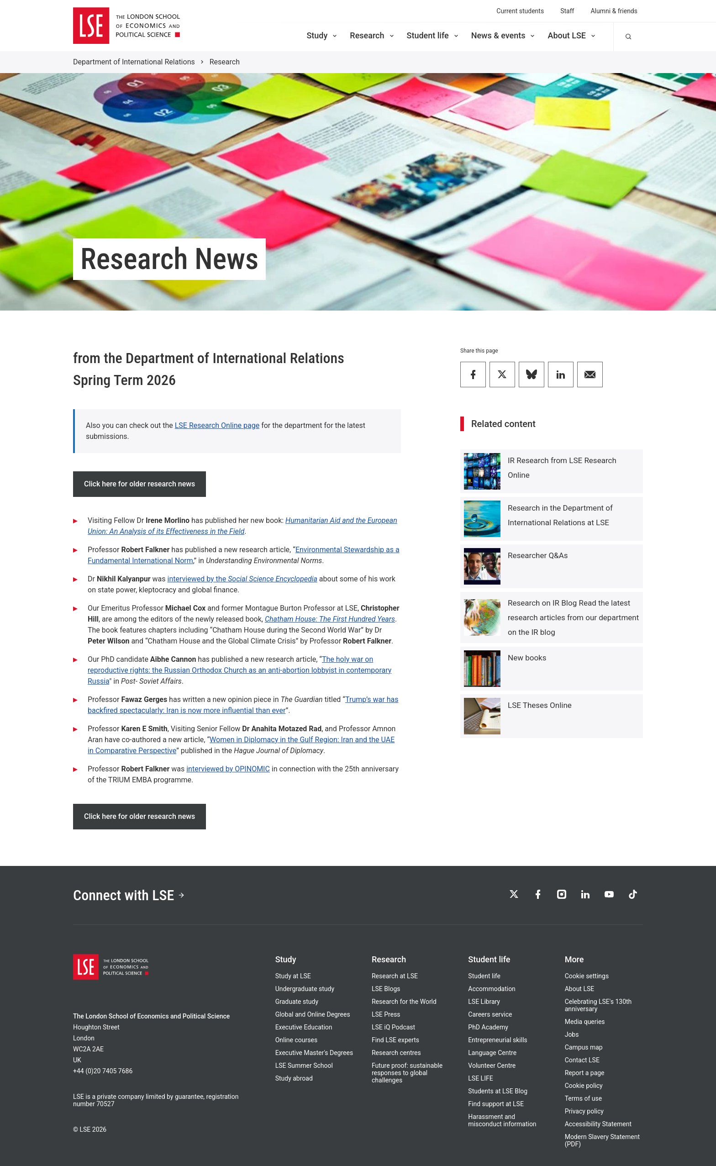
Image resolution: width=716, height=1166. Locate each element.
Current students (520, 11)
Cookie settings (587, 976)
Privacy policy (584, 1111)
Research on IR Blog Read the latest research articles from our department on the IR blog (573, 617)
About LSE (572, 35)
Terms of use (583, 1098)
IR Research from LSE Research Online (562, 468)
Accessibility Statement (598, 1124)
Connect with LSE (129, 895)
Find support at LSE (496, 1104)
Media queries (585, 1021)
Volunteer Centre (492, 1065)
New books (527, 657)
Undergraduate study (304, 988)
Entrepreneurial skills (497, 1040)
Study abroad (294, 1078)
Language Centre (492, 1052)
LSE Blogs (386, 988)
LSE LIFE (480, 1078)
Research (372, 35)
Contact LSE (582, 1060)
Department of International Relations (134, 62)
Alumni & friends (613, 11)
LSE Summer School (304, 1065)
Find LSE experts (395, 1040)
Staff (567, 11)
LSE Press (386, 1014)
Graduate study (296, 1001)
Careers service (490, 1014)
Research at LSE (395, 976)
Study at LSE (293, 976)
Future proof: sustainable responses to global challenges (407, 1073)
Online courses (296, 1040)
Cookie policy (584, 1085)
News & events (504, 35)
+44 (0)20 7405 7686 (102, 1071)
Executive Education (303, 1027)
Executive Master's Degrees (314, 1052)
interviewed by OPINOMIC (228, 769)
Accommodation (492, 988)
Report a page (585, 1072)
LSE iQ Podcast (393, 1027)
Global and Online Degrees (312, 1014)
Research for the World (404, 1001)
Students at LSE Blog (497, 1091)
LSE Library (484, 1001)
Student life (433, 35)
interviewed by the (198, 579)
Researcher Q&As (538, 555)
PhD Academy (488, 1027)
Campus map (584, 1047)
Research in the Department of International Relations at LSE (560, 515)
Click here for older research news (139, 484)
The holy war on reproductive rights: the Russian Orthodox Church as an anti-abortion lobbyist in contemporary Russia (239, 670)
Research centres (396, 1052)
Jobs (572, 1034)
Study (322, 35)
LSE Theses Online (540, 705)
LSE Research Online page (217, 425)
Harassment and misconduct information (502, 1120)
